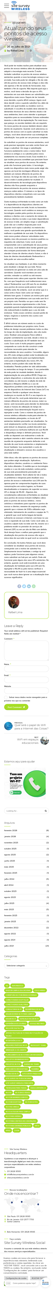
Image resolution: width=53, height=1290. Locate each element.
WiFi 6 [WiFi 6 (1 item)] (37, 1126)
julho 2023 (9, 903)
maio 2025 (9, 867)
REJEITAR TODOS (39, 1278)
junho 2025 (9, 861)
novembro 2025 (11, 842)
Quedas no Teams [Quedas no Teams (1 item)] (31, 1064)
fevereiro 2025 (10, 873)
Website (7, 686)
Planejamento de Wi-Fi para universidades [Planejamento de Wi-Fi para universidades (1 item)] (24, 1055)
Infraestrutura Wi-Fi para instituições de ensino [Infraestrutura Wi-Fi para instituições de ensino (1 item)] (24, 1034)
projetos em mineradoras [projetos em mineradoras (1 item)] (17, 1060)
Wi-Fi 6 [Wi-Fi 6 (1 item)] (8, 1093)
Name (7, 664)
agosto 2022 (10, 933)
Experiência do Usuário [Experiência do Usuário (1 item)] (16, 1024)
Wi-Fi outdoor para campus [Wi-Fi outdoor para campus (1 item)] (18, 1112)
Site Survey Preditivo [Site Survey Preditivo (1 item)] (31, 1074)
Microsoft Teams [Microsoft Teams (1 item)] (38, 1045)
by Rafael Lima (15, 50)
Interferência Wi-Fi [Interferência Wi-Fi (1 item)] (14, 1041)
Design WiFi (19, 22)
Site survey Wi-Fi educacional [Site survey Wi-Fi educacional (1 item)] (18, 1079)
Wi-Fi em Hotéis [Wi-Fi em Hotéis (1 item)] (31, 1102)
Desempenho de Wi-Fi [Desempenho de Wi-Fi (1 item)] (34, 1009)
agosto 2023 (10, 897)
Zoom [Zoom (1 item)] (16, 1131)
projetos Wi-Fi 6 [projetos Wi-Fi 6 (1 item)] (13, 1064)
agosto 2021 (9, 940)
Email (7, 675)
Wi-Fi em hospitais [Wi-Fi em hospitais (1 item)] (13, 1102)
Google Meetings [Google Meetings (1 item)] (37, 1024)
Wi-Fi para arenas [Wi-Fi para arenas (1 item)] (13, 1116)
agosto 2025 (10, 854)
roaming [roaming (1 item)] (35, 1069)
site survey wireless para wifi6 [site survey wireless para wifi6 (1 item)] (19, 1083)
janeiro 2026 (10, 836)
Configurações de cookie (16, 1278)
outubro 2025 (10, 848)
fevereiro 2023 (10, 915)
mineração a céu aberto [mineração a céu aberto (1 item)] (16, 1050)
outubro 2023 (10, 891)
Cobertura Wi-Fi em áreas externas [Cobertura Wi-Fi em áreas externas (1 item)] (21, 995)
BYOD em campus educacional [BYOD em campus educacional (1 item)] (18, 991)
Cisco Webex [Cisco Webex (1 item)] (40, 991)
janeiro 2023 (10, 921)
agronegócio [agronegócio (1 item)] (17, 986)
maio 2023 (9, 909)
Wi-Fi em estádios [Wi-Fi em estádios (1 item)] (22, 1093)
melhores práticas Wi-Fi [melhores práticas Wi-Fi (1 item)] (16, 1045)
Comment (9, 638)
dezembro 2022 (11, 927)
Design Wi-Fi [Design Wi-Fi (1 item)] (11, 1019)
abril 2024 (8, 885)
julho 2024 (9, 879)
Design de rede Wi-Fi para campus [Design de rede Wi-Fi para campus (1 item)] (20, 1014)
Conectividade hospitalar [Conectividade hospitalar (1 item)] (17, 1000)
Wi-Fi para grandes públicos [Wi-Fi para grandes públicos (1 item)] (18, 1126)
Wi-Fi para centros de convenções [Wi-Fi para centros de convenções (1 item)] (21, 1121)
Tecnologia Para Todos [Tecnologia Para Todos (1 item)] (16, 1088)
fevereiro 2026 (10, 830)
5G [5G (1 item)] (7, 986)
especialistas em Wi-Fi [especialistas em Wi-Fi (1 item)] (29, 1019)
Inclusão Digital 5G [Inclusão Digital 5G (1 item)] (14, 1028)
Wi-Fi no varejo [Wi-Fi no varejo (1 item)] (12, 1107)
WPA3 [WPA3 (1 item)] (8, 1131)
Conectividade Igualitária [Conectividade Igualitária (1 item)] (17, 1005)
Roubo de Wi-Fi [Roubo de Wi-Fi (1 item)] (12, 1074)
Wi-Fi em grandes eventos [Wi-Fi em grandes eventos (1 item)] (17, 1098)
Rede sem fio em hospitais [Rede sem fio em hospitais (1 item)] (17, 1069)
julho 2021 (9, 946)
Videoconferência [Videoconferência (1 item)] (38, 1088)
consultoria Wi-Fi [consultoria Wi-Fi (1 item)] (13, 1009)
